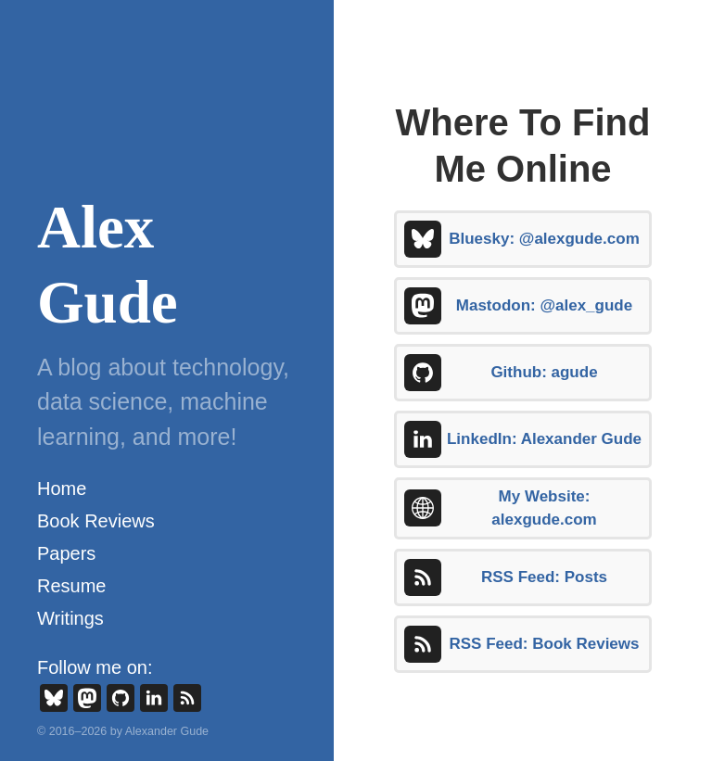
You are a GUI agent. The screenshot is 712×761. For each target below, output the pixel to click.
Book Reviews (96, 521)
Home (61, 488)
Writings (70, 618)
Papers (66, 553)
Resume (71, 586)
